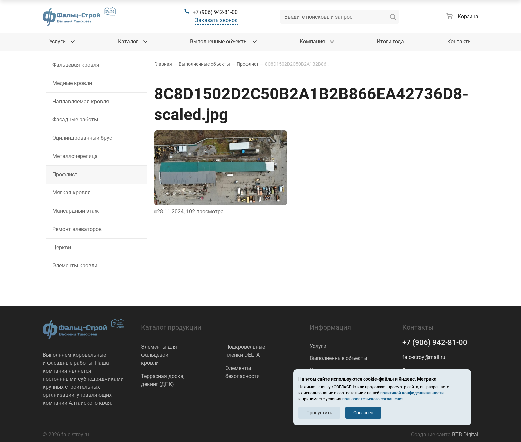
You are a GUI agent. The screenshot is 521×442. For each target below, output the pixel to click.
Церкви (61, 247)
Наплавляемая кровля (80, 101)
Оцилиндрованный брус (82, 138)
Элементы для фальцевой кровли (159, 355)
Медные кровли (72, 83)
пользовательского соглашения (373, 399)
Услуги (318, 346)
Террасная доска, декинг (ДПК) (162, 380)
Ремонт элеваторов (77, 229)
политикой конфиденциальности (412, 393)
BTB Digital (465, 434)
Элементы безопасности (242, 372)
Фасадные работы (75, 119)
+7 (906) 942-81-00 (434, 342)
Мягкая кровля (71, 192)
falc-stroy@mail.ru (423, 357)
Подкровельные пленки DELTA (245, 351)
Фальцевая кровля (75, 65)
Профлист (64, 174)
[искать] (393, 17)
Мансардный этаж (75, 211)
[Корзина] (462, 17)
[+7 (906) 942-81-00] (211, 12)
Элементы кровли (74, 265)
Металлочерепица (75, 156)
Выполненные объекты (338, 358)
